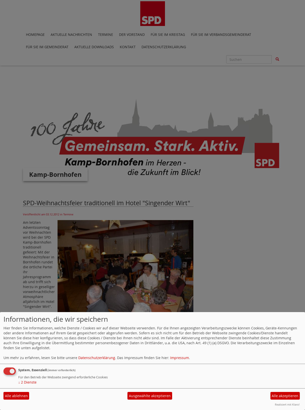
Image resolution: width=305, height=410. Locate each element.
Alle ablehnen (16, 395)
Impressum (179, 357)
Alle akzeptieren (285, 395)
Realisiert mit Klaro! (287, 404)
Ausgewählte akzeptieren (150, 395)
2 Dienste (27, 382)
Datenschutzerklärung (96, 357)
